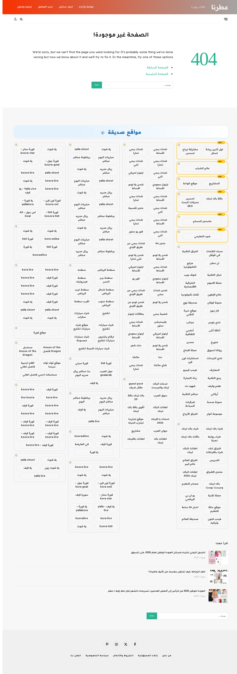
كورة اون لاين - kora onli (103, 484)
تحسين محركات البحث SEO (187, 202)
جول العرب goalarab (103, 373)
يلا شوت (103, 149)
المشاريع (212, 183)
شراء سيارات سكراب (79, 315)
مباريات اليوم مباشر (103, 159)
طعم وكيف (211, 386)
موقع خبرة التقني (187, 312)
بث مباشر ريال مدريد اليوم (79, 373)
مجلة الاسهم (212, 282)
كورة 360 (25, 238)
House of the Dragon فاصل (49, 349)
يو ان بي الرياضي (187, 497)
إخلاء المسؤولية (145, 656)
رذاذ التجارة (187, 378)
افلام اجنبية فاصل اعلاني (25, 364)
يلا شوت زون (49, 467)
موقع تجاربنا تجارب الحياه (133, 420)
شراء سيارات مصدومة (79, 338)
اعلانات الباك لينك (187, 450)
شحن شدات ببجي (158, 292)
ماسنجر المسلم (199, 221)
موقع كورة (37, 332)
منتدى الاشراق (212, 472)
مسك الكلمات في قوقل (212, 253)
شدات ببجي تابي (133, 162)
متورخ (212, 342)
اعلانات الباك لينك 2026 (187, 473)
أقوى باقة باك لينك (133, 409)
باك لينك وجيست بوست (212, 485)
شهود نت (187, 386)
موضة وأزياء (83, 7)
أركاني (212, 394)
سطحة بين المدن (103, 279)
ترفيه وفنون (22, 7)
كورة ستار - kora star (103, 496)
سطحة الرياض (103, 269)
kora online (49, 238)
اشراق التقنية (187, 251)
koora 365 (103, 526)
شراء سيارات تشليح (103, 326)
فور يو (133, 278)
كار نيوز (212, 310)
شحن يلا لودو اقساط (133, 186)
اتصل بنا (73, 656)
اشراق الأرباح (187, 413)
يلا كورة (91, 452)
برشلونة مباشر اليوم (79, 399)
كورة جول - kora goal (79, 484)
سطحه (79, 269)
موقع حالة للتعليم (212, 509)
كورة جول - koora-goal (49, 162)
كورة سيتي (79, 363)
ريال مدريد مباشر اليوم (103, 399)
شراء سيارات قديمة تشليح (91, 348)
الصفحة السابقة (155, 67)
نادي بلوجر (212, 322)
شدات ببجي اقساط (158, 151)
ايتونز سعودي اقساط (158, 186)
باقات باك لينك (188, 436)
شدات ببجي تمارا (133, 151)
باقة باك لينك (212, 198)
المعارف (212, 370)
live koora (25, 397)
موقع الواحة (187, 183)
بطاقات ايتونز (133, 313)
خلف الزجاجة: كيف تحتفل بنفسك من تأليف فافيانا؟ (174, 572)
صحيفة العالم (187, 519)
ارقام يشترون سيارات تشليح (103, 338)
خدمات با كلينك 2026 (158, 420)
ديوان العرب (158, 430)
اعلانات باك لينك (157, 440)
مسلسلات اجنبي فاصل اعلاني (37, 374)
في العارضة (79, 444)
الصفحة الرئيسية (154, 74)
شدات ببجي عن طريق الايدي (133, 245)
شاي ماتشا (157, 365)
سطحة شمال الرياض (103, 291)
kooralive (79, 518)
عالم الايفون (212, 294)
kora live (103, 518)
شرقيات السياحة (187, 403)
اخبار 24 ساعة (187, 507)
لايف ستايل (63, 7)
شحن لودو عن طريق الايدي (133, 303)
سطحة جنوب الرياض (103, 303)
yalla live (91, 421)
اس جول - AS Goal (25, 214)
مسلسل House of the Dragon (25, 351)
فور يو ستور (133, 231)
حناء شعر (133, 345)
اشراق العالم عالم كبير (187, 462)
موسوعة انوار (212, 413)
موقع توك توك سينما (49, 364)
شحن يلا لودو (157, 302)
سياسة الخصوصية (94, 656)
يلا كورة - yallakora (79, 508)
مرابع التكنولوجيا (187, 264)
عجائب (188, 322)
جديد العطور (42, 7)
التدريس (212, 460)
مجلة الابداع (187, 350)
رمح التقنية (212, 378)
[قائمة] (223, 19)
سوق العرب (158, 395)
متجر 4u (158, 243)
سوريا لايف (79, 494)
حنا (158, 357)
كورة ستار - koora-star (25, 151)
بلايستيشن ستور (158, 323)
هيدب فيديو (187, 370)
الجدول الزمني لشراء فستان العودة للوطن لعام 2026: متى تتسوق (166, 553)
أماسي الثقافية (187, 332)
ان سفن (212, 263)
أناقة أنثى (212, 330)
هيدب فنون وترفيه (212, 520)
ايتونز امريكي (133, 172)
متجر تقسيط (133, 208)
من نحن (164, 656)
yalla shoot (79, 149)
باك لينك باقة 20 (133, 397)
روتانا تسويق (212, 350)
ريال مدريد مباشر (103, 170)
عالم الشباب (200, 168)
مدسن (187, 342)
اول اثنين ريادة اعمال (211, 151)
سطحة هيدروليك (79, 279)
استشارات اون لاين (187, 360)
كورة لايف (103, 444)
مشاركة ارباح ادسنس (187, 151)
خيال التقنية (212, 274)
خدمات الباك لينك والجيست (158, 385)
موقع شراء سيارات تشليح (79, 326)
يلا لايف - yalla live (103, 508)
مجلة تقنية (211, 495)
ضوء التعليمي (200, 236)
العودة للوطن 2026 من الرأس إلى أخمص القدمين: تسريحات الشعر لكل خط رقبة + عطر (154, 591)
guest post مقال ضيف (133, 385)
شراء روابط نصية (211, 438)
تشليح (103, 313)
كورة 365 (103, 363)
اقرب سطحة (79, 301)
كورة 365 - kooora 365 (49, 214)
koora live (103, 467)
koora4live (79, 436)
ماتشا (133, 357)
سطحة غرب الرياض (79, 291)
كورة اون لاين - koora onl (49, 202)
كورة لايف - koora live (49, 423)
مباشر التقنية (187, 394)
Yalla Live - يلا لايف (25, 190)
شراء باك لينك (211, 428)
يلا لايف (91, 383)
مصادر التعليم (187, 483)
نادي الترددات (212, 358)
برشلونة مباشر (79, 157)
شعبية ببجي (158, 313)
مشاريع (133, 430)
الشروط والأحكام (121, 656)
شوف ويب (187, 274)
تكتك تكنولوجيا (187, 294)
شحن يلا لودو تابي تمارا (133, 256)
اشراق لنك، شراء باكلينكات (211, 450)
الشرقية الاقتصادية (188, 284)
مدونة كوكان (212, 302)
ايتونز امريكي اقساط (133, 268)
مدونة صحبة (211, 402)
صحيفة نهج (188, 302)
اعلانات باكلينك (133, 438)
